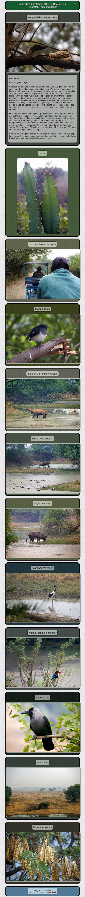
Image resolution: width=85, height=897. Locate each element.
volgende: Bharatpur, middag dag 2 (42, 892)
